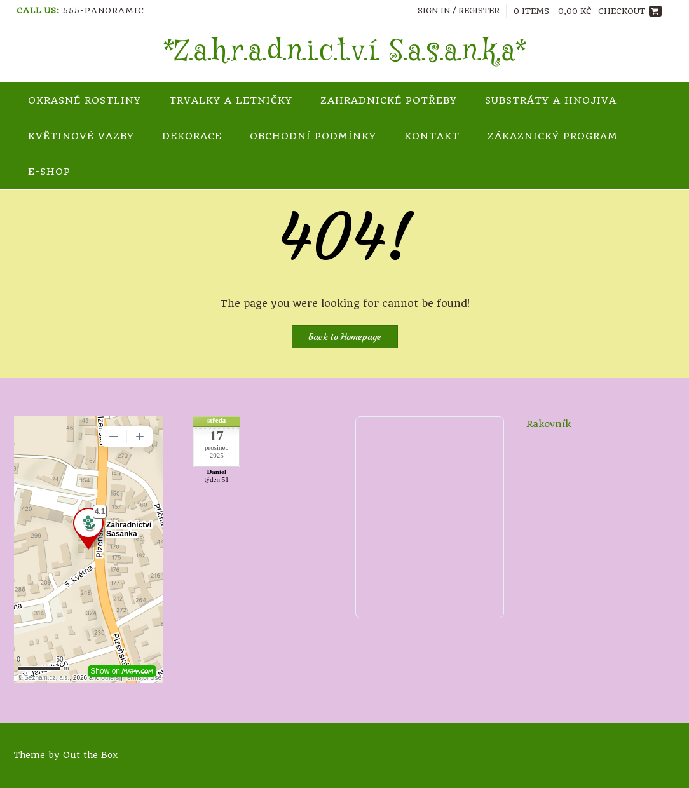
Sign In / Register (459, 10)
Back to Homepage (344, 337)
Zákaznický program (553, 136)
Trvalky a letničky (230, 100)
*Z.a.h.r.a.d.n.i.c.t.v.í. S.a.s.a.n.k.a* (345, 52)
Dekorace (192, 136)
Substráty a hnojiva (551, 100)
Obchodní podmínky (313, 136)
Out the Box (90, 755)
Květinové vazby (81, 136)
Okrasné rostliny (84, 100)
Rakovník (548, 424)
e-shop (49, 171)
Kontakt (432, 136)
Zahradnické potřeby (388, 100)
